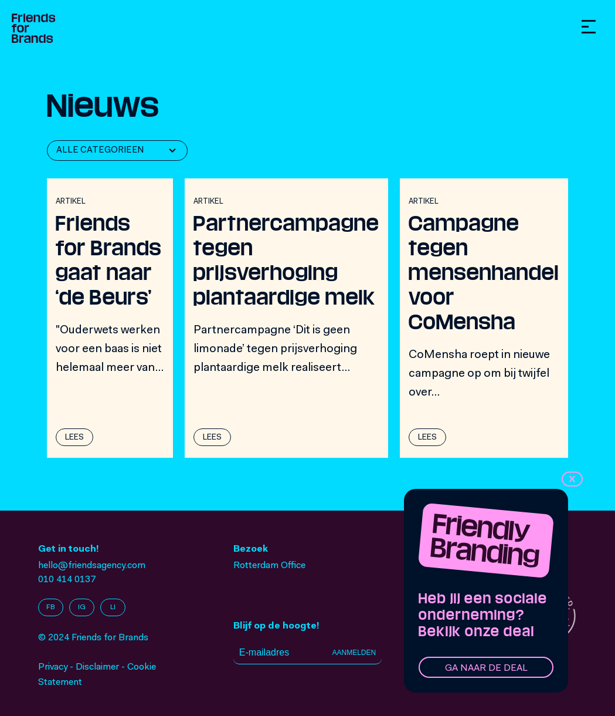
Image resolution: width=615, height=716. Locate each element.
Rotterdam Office (269, 565)
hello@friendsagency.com (91, 565)
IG (82, 607)
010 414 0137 (67, 580)
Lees (74, 438)
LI (112, 607)
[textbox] (102, 150)
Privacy (52, 667)
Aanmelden (354, 653)
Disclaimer (97, 667)
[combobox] (117, 150)
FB (50, 607)
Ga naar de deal (486, 668)
